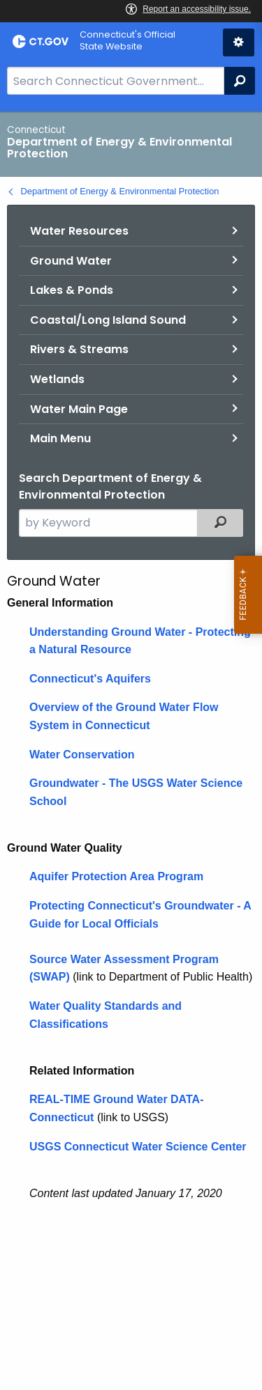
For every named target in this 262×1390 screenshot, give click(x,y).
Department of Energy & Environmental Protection (120, 191)
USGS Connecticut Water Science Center (138, 1147)
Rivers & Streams (79, 349)
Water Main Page (79, 409)
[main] (131, 750)
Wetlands (57, 379)
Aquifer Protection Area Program (116, 876)
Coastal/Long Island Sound (108, 320)
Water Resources (79, 231)
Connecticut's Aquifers (90, 679)
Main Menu (60, 438)
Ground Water (71, 261)
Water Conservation (82, 754)
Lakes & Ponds (71, 290)
